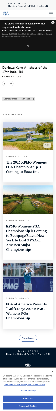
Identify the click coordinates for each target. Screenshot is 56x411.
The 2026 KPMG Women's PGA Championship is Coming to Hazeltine (26, 167)
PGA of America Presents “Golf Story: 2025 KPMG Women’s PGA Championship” (26, 311)
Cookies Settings (28, 390)
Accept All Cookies (28, 406)
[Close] (52, 371)
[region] (28, 389)
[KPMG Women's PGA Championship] (6, 13)
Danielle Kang (28, 99)
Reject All (28, 398)
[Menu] (51, 13)
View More (28, 338)
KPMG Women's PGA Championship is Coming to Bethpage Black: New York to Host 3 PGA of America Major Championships (26, 238)
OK (27, 46)
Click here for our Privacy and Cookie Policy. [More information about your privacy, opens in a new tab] (24, 384)
